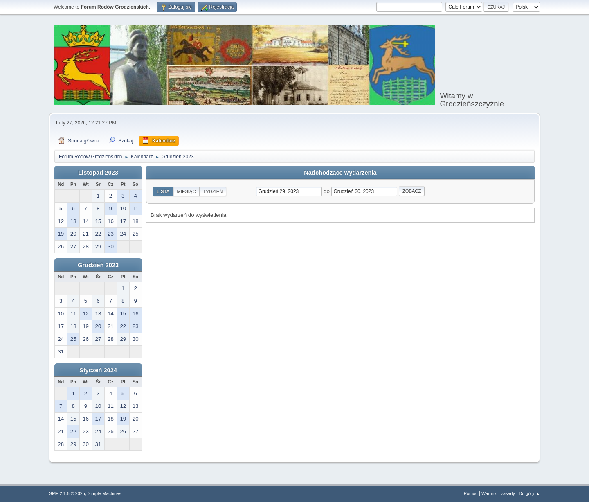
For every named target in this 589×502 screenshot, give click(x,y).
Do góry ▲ (529, 493)
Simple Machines (104, 493)
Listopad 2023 (98, 172)
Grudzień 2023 (98, 265)
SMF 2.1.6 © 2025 (67, 493)
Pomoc (471, 493)
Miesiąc (186, 191)
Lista (163, 191)
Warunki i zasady (498, 493)
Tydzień (213, 191)
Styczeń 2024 (98, 370)
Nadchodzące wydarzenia (340, 172)
